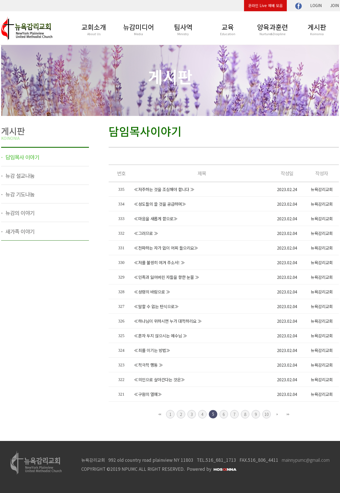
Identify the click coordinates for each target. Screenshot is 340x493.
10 (266, 414)
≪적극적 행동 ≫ (148, 365)
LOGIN (316, 5)
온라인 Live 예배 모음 (265, 5)
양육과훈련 (272, 29)
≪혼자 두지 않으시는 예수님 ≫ (160, 336)
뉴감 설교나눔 (19, 175)
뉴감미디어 (138, 29)
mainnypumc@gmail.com (306, 460)
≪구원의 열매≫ (148, 394)
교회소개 (93, 29)
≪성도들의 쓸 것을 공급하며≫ (160, 204)
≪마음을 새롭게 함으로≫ (156, 218)
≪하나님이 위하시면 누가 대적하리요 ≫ (168, 321)
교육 (227, 29)
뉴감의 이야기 (19, 212)
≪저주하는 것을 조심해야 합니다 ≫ (164, 189)
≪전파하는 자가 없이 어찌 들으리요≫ (166, 248)
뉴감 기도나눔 (19, 194)
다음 (277, 414)
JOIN (334, 5)
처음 (159, 414)
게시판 (317, 29)
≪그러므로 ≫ (146, 233)
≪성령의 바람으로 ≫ (152, 292)
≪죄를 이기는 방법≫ (152, 350)
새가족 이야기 (19, 231)
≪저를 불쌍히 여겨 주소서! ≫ (159, 262)
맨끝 (288, 414)
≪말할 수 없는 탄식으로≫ (156, 306)
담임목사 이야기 (21, 157)
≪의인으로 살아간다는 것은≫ (159, 379)
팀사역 (183, 29)
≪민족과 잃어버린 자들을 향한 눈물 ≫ (166, 277)
